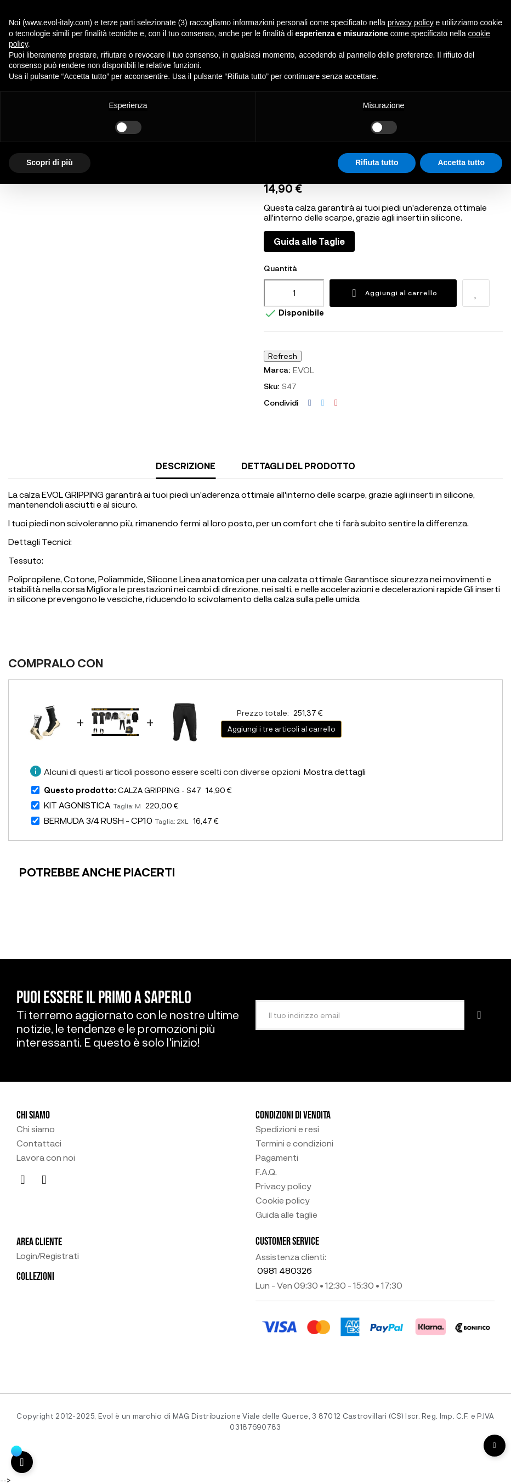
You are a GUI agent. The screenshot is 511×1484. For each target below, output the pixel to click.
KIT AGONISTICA (77, 805)
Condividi (309, 402)
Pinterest (336, 402)
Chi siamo (35, 1129)
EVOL (303, 369)
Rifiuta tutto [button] (377, 162)
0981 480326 (284, 1270)
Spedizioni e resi (287, 1129)
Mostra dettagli (335, 771)
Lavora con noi (45, 1157)
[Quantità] (294, 293)
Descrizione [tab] (185, 465)
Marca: (277, 369)
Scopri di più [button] (49, 162)
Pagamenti (277, 1157)
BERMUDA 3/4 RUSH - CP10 (98, 820)
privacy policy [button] (411, 22)
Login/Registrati (47, 1256)
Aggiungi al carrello (393, 293)
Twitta (323, 402)
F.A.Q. (266, 1172)
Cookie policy (283, 1200)
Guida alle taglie (286, 1214)
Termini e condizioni (294, 1143)
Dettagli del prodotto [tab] (298, 465)
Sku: (271, 386)
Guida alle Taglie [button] (309, 241)
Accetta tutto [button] (461, 162)
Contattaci (38, 1143)
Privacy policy (283, 1186)
